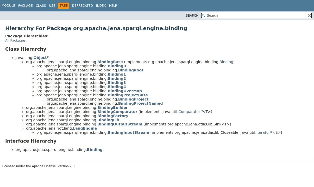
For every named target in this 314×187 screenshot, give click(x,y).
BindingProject (133, 99)
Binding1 (117, 74)
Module (8, 6)
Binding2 (117, 78)
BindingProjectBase (128, 95)
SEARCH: (193, 15)
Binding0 (117, 66)
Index (101, 6)
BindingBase (110, 62)
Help (113, 6)
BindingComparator (117, 112)
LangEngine (85, 128)
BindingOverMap (125, 91)
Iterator (263, 132)
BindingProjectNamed (140, 103)
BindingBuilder (112, 107)
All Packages (15, 40)
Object (40, 58)
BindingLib (108, 120)
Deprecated (82, 6)
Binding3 (117, 83)
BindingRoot (130, 70)
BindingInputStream (128, 132)
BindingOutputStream (119, 124)
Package (25, 6)
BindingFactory (112, 116)
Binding (226, 62)
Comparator (189, 112)
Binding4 (117, 87)
